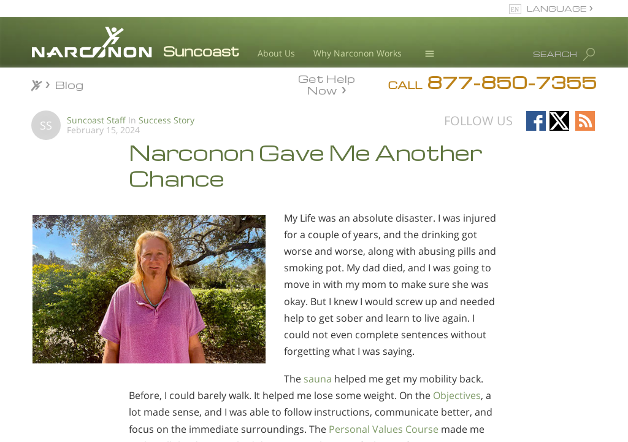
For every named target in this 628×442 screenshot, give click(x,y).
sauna (318, 379)
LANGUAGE (556, 8)
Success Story (166, 120)
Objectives (457, 395)
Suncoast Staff (96, 120)
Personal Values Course (383, 429)
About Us (276, 53)
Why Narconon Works (357, 53)
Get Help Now (326, 83)
